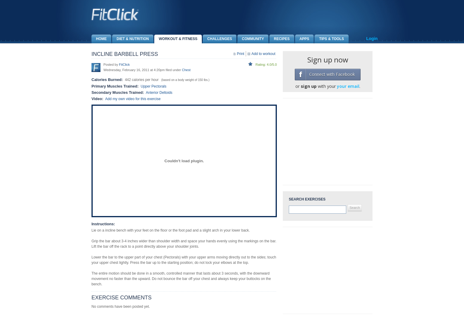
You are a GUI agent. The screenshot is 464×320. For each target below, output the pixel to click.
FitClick (124, 64)
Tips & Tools (329, 39)
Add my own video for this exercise (133, 99)
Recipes (279, 39)
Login (372, 38)
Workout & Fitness (175, 39)
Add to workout (263, 54)
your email (348, 86)
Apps (302, 39)
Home (99, 39)
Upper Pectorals (153, 86)
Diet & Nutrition (130, 39)
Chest (186, 70)
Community (250, 39)
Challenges (217, 39)
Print (240, 54)
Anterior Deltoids (159, 93)
